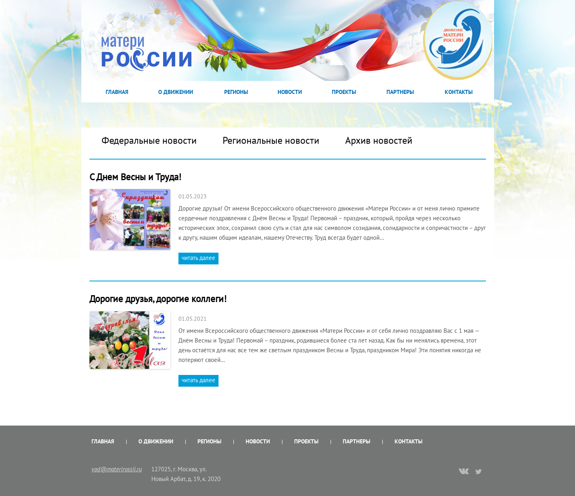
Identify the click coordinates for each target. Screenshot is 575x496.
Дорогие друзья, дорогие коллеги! (158, 298)
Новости (290, 92)
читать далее (198, 258)
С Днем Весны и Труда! (135, 177)
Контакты (459, 92)
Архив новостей (378, 140)
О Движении (175, 92)
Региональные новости (271, 140)
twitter (479, 471)
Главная (117, 92)
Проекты (344, 92)
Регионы (236, 92)
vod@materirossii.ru (116, 469)
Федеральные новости (149, 140)
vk (464, 472)
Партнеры (400, 92)
